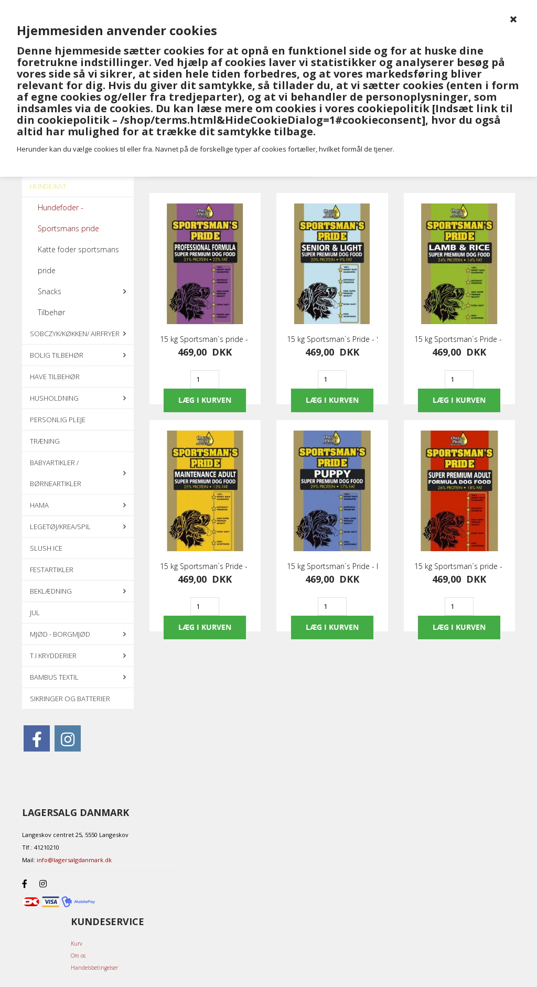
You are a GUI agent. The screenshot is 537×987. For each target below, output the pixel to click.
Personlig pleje (57, 419)
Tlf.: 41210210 (40, 847)
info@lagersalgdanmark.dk (74, 860)
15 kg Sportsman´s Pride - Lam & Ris (459, 339)
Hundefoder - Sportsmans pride (68, 217)
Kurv (76, 943)
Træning (45, 441)
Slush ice (46, 548)
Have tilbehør (55, 376)
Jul (35, 612)
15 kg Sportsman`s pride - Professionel (205, 339)
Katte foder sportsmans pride (78, 259)
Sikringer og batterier (70, 698)
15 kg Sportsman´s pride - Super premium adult (459, 566)
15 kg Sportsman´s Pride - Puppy (332, 566)
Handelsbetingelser (94, 967)
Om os (78, 955)
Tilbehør (51, 312)
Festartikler (51, 569)
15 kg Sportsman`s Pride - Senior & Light (332, 339)
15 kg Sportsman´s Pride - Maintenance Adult (205, 566)
